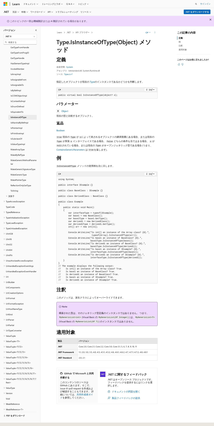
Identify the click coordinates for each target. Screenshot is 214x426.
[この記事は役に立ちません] (182, 64)
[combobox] (20, 36)
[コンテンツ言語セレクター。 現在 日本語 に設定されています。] (10, 420)
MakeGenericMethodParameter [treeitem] (23, 154)
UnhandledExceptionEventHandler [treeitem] (21, 263)
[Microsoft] (5, 4)
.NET (69, 32)
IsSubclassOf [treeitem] (16, 130)
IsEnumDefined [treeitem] (17, 98)
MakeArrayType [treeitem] (18, 141)
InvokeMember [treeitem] (17, 60)
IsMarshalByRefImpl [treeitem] (19, 114)
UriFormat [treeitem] (10, 290)
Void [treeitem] (8, 390)
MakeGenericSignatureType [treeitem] (23, 161)
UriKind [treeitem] (9, 306)
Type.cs (67, 74)
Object (64, 111)
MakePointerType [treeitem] (18, 171)
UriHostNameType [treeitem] (14, 300)
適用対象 (183, 49)
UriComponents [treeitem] (13, 279)
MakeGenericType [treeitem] (19, 166)
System (69, 67)
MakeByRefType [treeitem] (18, 146)
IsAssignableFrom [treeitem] (18, 71)
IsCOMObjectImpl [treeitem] (19, 87)
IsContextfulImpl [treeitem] (18, 93)
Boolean (60, 130)
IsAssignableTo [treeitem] (17, 76)
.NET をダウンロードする (197, 11)
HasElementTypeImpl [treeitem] (20, 55)
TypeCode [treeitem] (10, 198)
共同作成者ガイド (76, 396)
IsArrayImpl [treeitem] (16, 66)
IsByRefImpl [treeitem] (16, 82)
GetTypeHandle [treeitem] (17, 50)
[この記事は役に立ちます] (179, 64)
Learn (59, 32)
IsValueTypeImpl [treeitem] (18, 136)
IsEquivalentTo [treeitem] (17, 103)
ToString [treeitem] (14, 182)
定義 (181, 38)
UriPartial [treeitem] (10, 317)
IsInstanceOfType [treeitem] (18, 109)
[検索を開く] (196, 4)
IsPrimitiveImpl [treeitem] (17, 125)
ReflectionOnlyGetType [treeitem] (21, 177)
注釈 (181, 45)
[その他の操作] (155, 32)
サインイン (205, 3)
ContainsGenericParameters (70, 149)
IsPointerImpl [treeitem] (16, 119)
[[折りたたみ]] (36, 30)
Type (92, 81)
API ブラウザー (83, 32)
